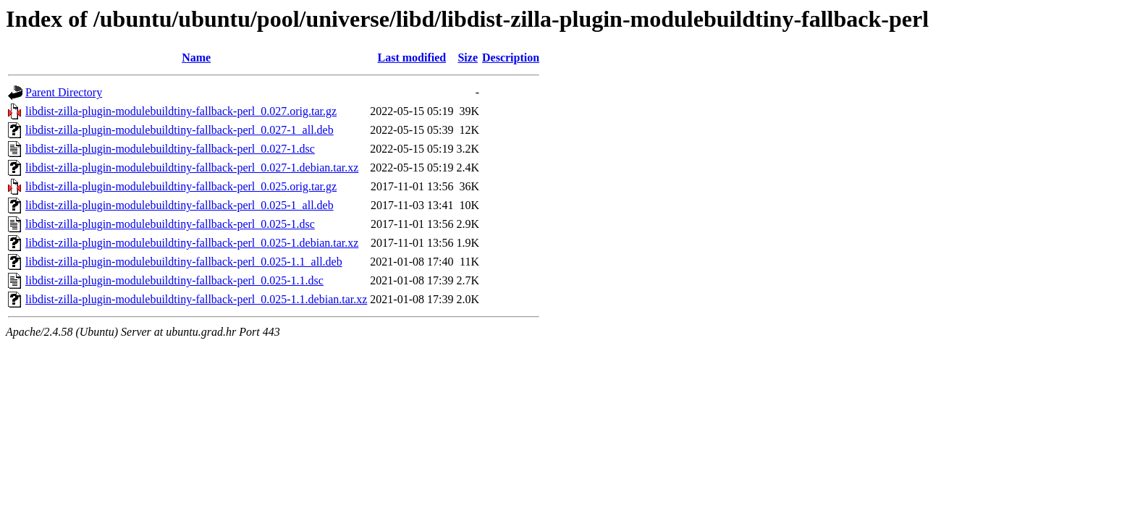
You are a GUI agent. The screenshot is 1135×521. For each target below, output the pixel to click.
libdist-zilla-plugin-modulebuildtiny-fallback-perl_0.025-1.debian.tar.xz (191, 243)
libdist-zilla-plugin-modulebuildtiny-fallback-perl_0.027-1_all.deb (179, 130)
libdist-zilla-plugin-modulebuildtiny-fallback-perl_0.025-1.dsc (170, 224)
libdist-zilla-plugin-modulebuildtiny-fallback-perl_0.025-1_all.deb (179, 205)
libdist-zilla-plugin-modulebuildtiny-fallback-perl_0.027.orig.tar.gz (181, 111)
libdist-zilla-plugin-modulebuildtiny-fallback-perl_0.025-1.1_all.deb (183, 261)
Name (196, 57)
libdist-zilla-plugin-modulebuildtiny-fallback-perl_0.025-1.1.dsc (174, 280)
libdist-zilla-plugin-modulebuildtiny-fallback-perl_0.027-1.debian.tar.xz (191, 167)
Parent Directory (63, 92)
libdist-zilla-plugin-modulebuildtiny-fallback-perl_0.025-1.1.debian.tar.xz (196, 299)
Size (467, 57)
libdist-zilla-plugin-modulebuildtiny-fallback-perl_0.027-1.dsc (170, 149)
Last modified (412, 57)
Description (510, 57)
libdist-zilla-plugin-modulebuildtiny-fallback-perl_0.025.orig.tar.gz (181, 186)
